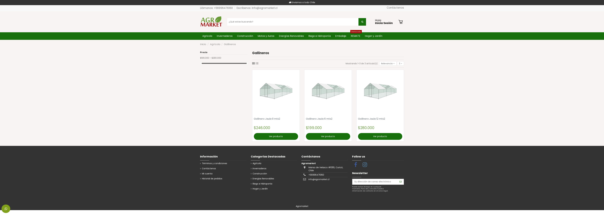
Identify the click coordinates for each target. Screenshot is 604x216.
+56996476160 (316, 174)
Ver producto (276, 136)
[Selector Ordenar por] (387, 63)
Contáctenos (395, 8)
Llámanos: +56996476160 (217, 8)
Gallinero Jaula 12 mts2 (371, 119)
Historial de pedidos (212, 178)
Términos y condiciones (214, 163)
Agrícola (257, 163)
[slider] (201, 63)
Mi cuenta (207, 173)
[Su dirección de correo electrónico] (374, 182)
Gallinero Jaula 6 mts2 (319, 119)
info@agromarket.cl (318, 179)
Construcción (260, 173)
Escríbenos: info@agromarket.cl (257, 8)
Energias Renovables (263, 178)
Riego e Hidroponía (262, 183)
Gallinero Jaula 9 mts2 (267, 119)
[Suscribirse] (400, 182)
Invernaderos (259, 168)
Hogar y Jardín (260, 188)
